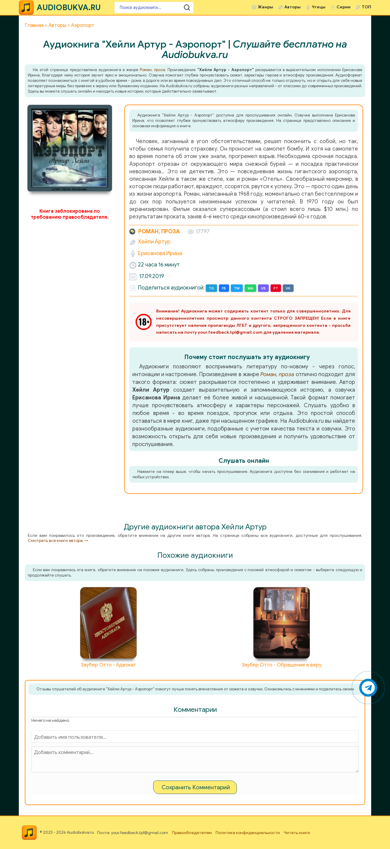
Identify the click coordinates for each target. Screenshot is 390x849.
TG (211, 288)
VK (288, 288)
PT (276, 288)
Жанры (265, 7)
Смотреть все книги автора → (58, 540)
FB (224, 288)
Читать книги (297, 832)
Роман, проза (152, 69)
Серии (344, 7)
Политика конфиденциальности (248, 832)
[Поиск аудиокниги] (150, 7)
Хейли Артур (154, 241)
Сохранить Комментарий (196, 787)
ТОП (366, 7)
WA (250, 288)
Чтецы (318, 7)
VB (263, 288)
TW (237, 288)
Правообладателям (192, 832)
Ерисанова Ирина (160, 253)
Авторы (292, 7)
